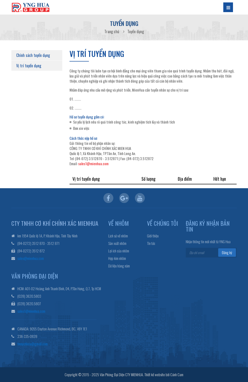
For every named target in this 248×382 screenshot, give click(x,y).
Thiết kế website (154, 374)
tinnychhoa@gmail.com (32, 343)
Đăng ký (227, 252)
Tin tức (151, 243)
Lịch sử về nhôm (118, 235)
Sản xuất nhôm (117, 243)
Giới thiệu (153, 235)
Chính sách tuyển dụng (33, 55)
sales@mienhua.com (30, 258)
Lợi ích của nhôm (118, 250)
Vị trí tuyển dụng (28, 66)
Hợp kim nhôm (117, 258)
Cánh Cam (176, 374)
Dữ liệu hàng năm (119, 265)
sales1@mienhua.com (93, 163)
